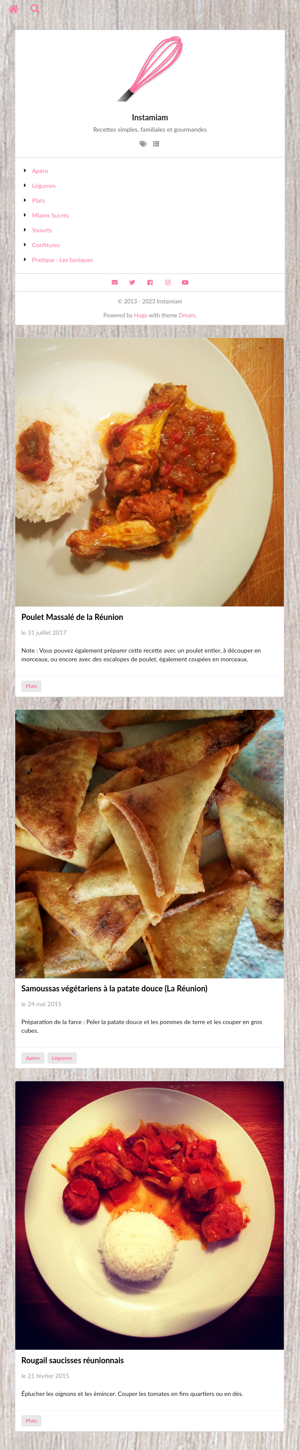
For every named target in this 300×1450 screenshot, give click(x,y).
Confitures (46, 244)
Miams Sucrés (50, 215)
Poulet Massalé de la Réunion (72, 617)
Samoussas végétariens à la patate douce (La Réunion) (114, 988)
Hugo (140, 315)
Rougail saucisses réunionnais (72, 1360)
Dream (187, 315)
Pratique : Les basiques (62, 259)
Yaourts (42, 230)
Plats (38, 200)
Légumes (44, 185)
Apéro (40, 170)
